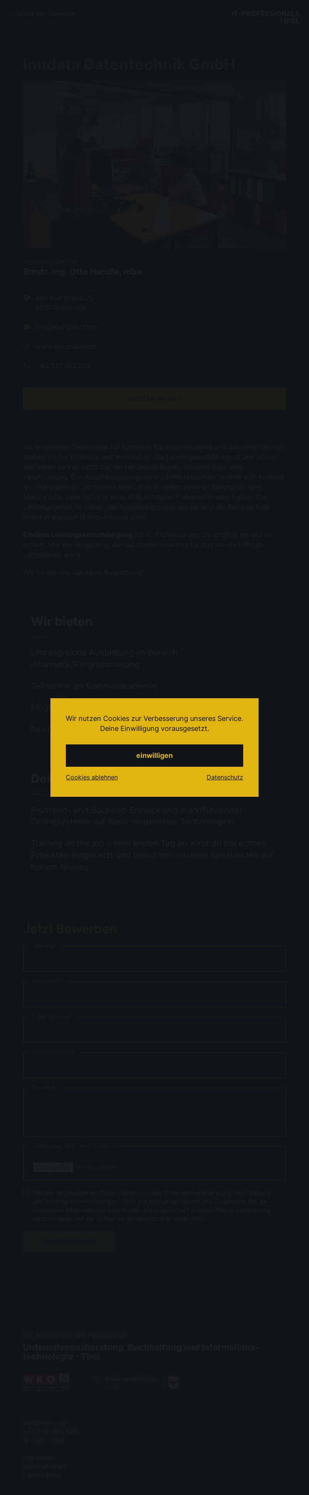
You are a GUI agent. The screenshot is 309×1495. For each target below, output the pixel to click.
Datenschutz (225, 777)
